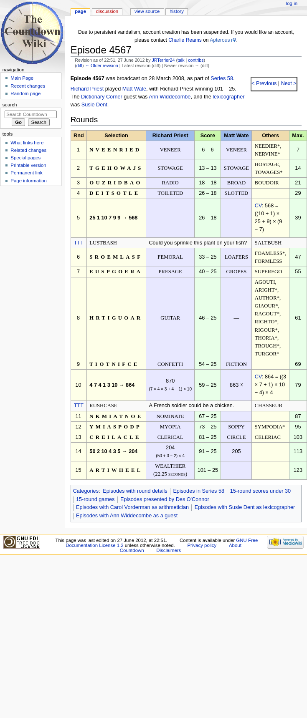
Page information (28, 180)
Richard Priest (87, 89)
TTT (79, 243)
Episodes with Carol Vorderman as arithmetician (132, 507)
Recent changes (27, 85)
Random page (25, 93)
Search (10, 104)
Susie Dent (94, 105)
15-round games (95, 499)
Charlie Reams (185, 40)
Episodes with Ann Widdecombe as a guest (127, 516)
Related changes (28, 150)
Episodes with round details (135, 491)
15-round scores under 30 (260, 491)
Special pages (25, 157)
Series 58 (222, 78)
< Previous (264, 83)
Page (80, 11)
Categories (86, 491)
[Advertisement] (30, 251)
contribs (195, 60)
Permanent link (26, 172)
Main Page (21, 78)
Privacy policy (201, 545)
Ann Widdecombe (169, 97)
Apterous (220, 40)
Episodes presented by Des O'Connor (164, 499)
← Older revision (101, 65)
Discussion (107, 11)
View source (147, 11)
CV (258, 206)
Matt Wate (134, 89)
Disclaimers (168, 550)
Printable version (28, 165)
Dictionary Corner (101, 97)
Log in (291, 3)
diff (79, 65)
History (177, 11)
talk (181, 60)
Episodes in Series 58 (198, 491)
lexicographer (228, 97)
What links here (26, 142)
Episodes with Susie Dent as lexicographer (245, 507)
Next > (288, 83)
